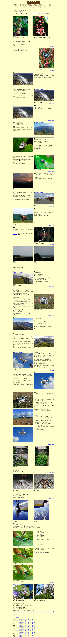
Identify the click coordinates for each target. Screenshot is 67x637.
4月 (20, 618)
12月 (18, 617)
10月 (30, 618)
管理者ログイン (16, 614)
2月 (17, 618)
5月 (22, 618)
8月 (27, 618)
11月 (16, 617)
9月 (28, 618)
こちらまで (20, 11)
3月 (19, 618)
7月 (25, 618)
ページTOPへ (49, 46)
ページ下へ (53, 46)
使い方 (50, 13)
